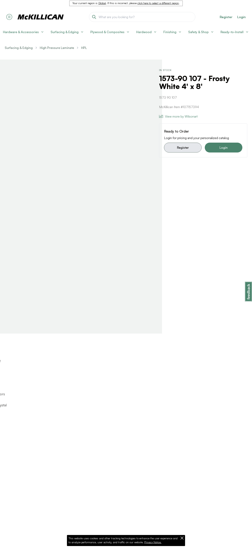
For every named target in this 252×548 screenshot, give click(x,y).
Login (241, 17)
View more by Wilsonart (178, 116)
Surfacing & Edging (19, 48)
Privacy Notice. (152, 542)
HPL (84, 48)
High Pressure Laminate (57, 48)
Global (102, 3)
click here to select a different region (158, 3)
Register (183, 148)
